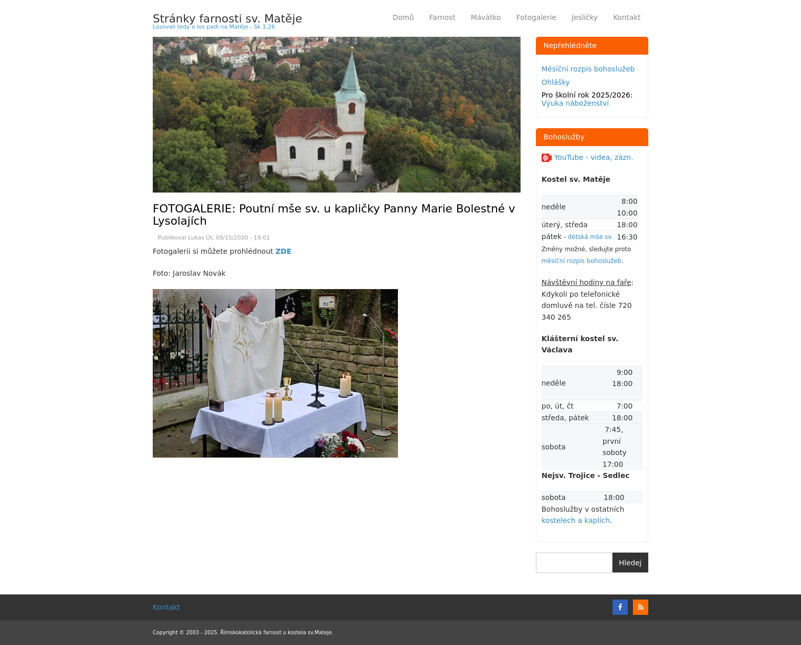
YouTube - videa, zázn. (587, 157)
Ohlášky (555, 82)
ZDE (283, 251)
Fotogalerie (536, 17)
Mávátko (485, 17)
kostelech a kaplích (575, 520)
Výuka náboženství (575, 103)
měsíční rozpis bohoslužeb (581, 261)
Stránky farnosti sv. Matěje (227, 18)
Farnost (446, 19)
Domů (403, 17)
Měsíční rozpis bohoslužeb (587, 69)
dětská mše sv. (590, 237)
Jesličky (585, 17)
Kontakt (627, 17)
